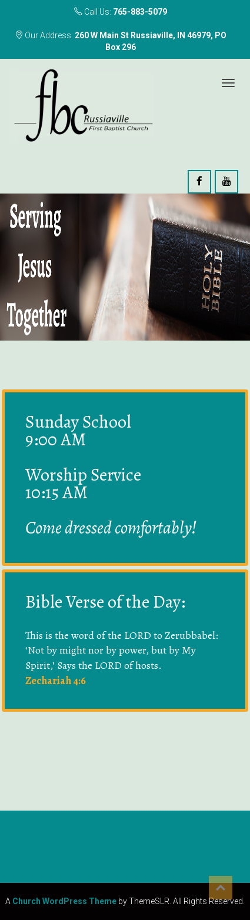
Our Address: (120, 41)
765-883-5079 (140, 11)
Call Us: (120, 11)
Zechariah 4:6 (55, 681)
